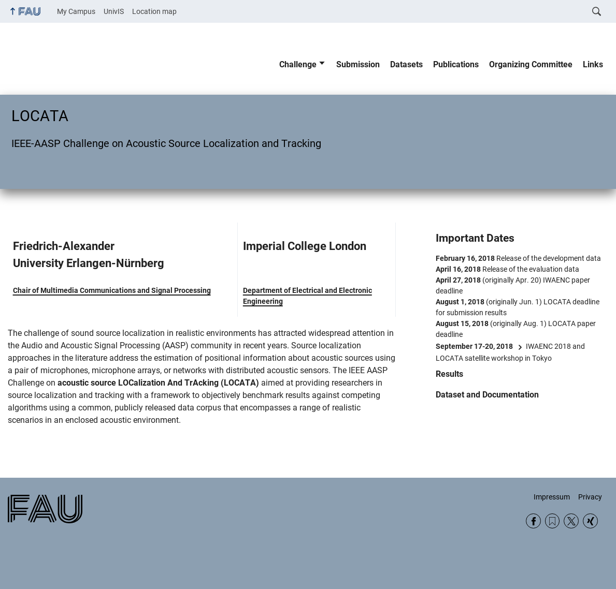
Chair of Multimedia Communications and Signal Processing (112, 290)
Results (449, 374)
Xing (590, 520)
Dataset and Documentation (487, 395)
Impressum (552, 497)
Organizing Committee (530, 64)
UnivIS (114, 11)
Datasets (406, 64)
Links (593, 64)
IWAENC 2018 (548, 346)
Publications (456, 64)
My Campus (76, 11)
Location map (154, 11)
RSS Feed (552, 520)
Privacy (590, 497)
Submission (358, 64)
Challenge (298, 64)
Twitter (571, 520)
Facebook (533, 520)
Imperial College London (304, 246)
